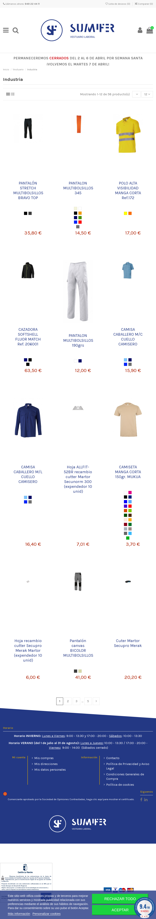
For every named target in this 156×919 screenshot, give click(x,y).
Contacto (112, 758)
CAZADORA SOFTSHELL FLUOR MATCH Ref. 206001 (28, 336)
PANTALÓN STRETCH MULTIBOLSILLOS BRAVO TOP (28, 190)
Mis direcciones (46, 764)
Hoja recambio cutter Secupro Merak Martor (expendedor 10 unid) (28, 650)
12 (147, 94)
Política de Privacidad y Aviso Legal (127, 766)
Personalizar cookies (46, 913)
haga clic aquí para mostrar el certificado (110, 799)
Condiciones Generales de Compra (125, 776)
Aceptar (120, 910)
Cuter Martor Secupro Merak (128, 643)
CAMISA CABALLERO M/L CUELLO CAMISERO (28, 474)
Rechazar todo (120, 899)
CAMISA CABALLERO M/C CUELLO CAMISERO (128, 336)
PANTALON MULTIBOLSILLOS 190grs (78, 340)
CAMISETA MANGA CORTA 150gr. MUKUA (128, 472)
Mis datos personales (50, 769)
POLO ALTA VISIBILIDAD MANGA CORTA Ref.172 (128, 190)
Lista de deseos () (118, 3)
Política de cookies (120, 785)
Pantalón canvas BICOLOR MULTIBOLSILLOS (78, 648)
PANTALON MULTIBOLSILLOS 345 (78, 188)
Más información (19, 913)
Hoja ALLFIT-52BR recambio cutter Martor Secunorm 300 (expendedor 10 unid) (78, 479)
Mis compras (44, 758)
